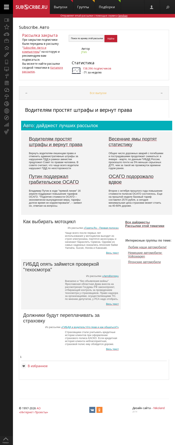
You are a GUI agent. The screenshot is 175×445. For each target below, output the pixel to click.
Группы (86, 4)
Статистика (83, 62)
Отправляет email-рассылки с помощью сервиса (94, 15)
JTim (84, 52)
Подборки (110, 4)
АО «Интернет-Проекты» (33, 410)
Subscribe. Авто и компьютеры (34, 50)
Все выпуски (98, 93)
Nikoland (159, 408)
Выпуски (63, 4)
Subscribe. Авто (34, 27)
